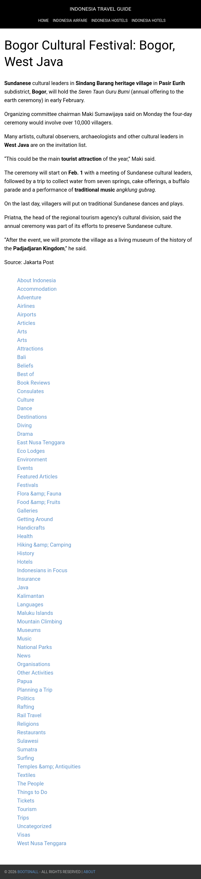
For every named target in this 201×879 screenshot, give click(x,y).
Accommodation (37, 289)
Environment (32, 459)
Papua (24, 681)
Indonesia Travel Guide (100, 9)
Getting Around (35, 519)
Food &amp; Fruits (38, 502)
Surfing (25, 758)
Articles (26, 323)
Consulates (30, 391)
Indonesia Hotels (148, 20)
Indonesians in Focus (42, 570)
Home (43, 20)
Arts (22, 331)
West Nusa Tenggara (41, 843)
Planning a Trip (34, 690)
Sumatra (27, 749)
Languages (30, 604)
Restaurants (31, 732)
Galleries (27, 510)
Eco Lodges (31, 451)
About (89, 872)
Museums (29, 630)
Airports (26, 314)
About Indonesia (36, 280)
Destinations (32, 417)
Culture (25, 400)
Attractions (30, 348)
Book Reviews (33, 383)
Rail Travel (29, 715)
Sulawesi (27, 741)
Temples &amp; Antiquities (48, 766)
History (25, 553)
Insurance (28, 579)
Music (24, 638)
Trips (23, 818)
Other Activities (35, 673)
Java (22, 587)
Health (25, 536)
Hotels (25, 562)
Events (25, 468)
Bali (21, 357)
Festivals (27, 485)
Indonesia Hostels (109, 20)
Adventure (29, 297)
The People (30, 783)
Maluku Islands (35, 613)
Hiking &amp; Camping (44, 545)
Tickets (25, 800)
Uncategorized (34, 826)
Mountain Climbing (39, 621)
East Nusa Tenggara (41, 442)
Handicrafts (31, 528)
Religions (28, 724)
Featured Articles (37, 476)
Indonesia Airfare (70, 20)
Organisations (33, 664)
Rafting (25, 707)
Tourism (27, 809)
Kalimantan (30, 596)
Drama (25, 434)
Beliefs (25, 365)
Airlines (26, 306)
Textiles (26, 775)
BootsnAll (27, 872)
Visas (23, 835)
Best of (25, 374)
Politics (26, 698)
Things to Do (32, 792)
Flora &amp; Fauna (39, 493)
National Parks (34, 647)
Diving (24, 425)
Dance (24, 408)
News (23, 655)
